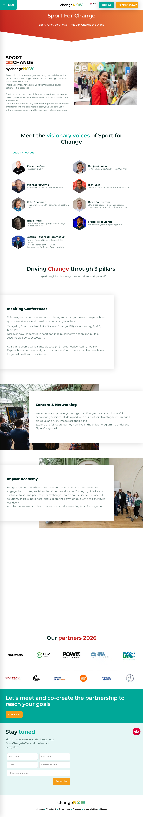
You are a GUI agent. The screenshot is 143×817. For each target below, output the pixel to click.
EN (93, 3)
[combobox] (93, 4)
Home (40, 809)
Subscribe (61, 781)
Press (104, 809)
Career (77, 809)
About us (64, 809)
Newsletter (91, 809)
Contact (51, 809)
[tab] (23, 152)
